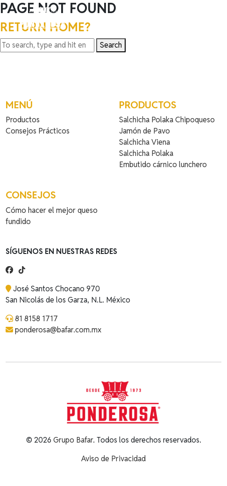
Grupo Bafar (73, 440)
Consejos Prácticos (38, 131)
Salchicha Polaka (146, 153)
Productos (23, 120)
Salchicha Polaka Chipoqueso (167, 120)
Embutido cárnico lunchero (163, 164)
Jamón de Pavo (144, 131)
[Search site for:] (47, 45)
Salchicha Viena (144, 142)
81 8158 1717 (36, 319)
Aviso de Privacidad (113, 459)
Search (111, 45)
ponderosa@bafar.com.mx (58, 330)
